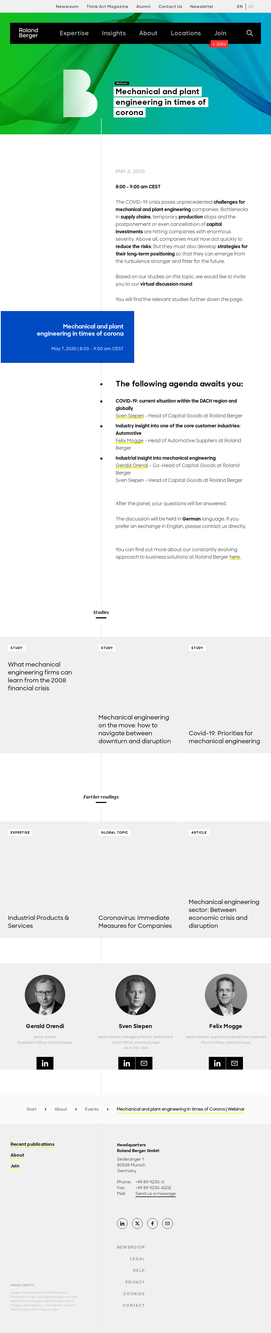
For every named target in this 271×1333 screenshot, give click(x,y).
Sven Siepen (130, 416)
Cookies (134, 1293)
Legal (137, 1259)
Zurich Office (122, 1042)
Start (31, 1109)
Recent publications (33, 1144)
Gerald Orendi (132, 465)
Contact (134, 1305)
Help (139, 1270)
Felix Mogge (129, 441)
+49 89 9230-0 (150, 1182)
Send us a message (156, 1193)
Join (15, 1166)
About (61, 1109)
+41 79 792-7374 (135, 1048)
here (235, 557)
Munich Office (212, 1042)
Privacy (135, 1282)
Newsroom (131, 1247)
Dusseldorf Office (31, 1042)
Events (92, 1109)
